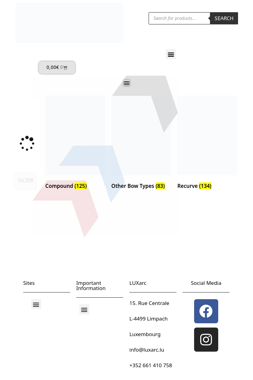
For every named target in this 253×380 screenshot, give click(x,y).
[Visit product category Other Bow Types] (141, 143)
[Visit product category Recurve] (207, 143)
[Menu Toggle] (127, 83)
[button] (171, 54)
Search (224, 18)
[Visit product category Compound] (75, 143)
